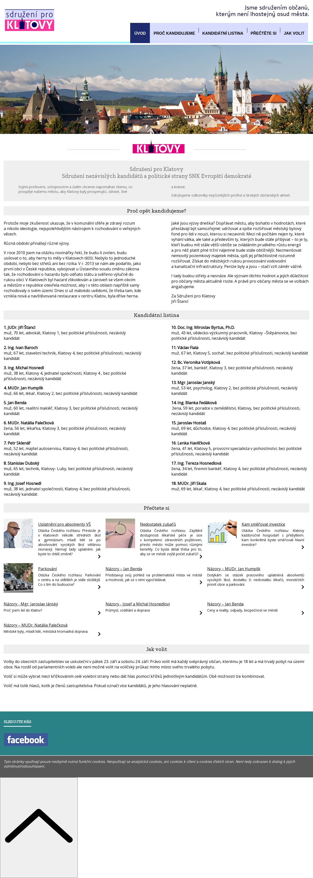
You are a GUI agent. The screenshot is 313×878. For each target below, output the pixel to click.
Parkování (47, 568)
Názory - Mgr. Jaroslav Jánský (31, 604)
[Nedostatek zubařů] (120, 546)
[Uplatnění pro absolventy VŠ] (18, 546)
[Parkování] (18, 591)
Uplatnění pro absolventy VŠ (64, 524)
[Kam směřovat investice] (222, 546)
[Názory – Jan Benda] (201, 582)
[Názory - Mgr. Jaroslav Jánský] (99, 612)
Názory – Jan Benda (124, 568)
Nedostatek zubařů (158, 524)
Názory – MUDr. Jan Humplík (233, 568)
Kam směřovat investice (263, 524)
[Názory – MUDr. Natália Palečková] (99, 634)
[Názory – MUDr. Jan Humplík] (302, 587)
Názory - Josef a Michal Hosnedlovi (138, 604)
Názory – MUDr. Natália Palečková (35, 625)
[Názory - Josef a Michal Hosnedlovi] (201, 612)
